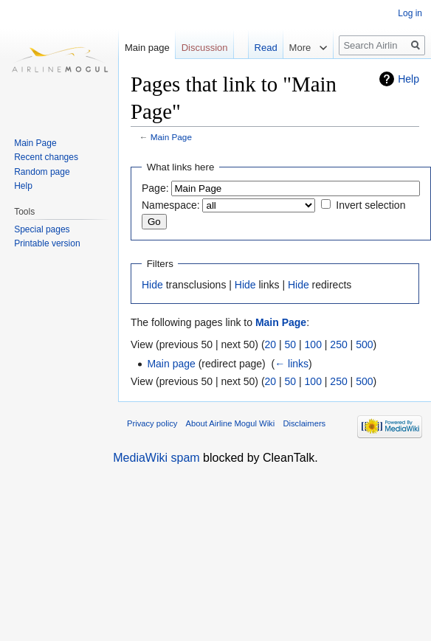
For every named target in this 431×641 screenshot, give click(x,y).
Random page (41, 172)
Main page (171, 364)
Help (408, 79)
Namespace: (171, 205)
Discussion (205, 47)
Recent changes (46, 157)
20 (271, 344)
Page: (155, 188)
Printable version (47, 243)
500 (364, 344)
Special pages (41, 229)
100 (313, 344)
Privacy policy (152, 423)
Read (258, 47)
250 (338, 344)
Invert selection (370, 205)
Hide (152, 285)
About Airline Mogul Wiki (230, 423)
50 (291, 344)
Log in (410, 13)
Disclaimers (304, 423)
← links (291, 364)
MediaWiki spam (156, 457)
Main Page (171, 137)
